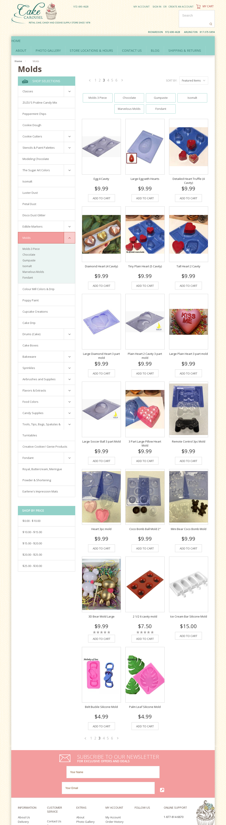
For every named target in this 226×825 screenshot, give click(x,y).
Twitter (144, 772)
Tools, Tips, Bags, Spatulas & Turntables (41, 419)
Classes (28, 81)
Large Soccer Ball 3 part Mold (101, 428)
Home (20, 31)
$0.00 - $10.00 (31, 511)
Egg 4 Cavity (101, 165)
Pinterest (146, 777)
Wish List (111, 781)
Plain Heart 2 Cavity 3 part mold (145, 342)
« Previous (90, 71)
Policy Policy (26, 781)
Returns (52, 780)
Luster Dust (30, 182)
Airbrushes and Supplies (39, 369)
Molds (27, 228)
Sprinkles (29, 358)
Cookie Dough (32, 115)
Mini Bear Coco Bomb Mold (188, 515)
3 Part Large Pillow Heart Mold (145, 430)
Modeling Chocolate (36, 149)
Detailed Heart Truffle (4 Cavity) (189, 167)
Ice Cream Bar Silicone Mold (188, 603)
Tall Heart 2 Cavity (188, 253)
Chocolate (29, 244)
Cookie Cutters (32, 126)
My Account (142, 6)
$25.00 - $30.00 (32, 556)
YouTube (137, 777)
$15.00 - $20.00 (32, 533)
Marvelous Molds (33, 262)
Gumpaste (29, 250)
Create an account (181, 6)
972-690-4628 (81, 6)
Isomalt (27, 171)
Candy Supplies (33, 403)
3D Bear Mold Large (102, 603)
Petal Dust (29, 194)
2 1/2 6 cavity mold (145, 603)
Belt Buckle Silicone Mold (101, 693)
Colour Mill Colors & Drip (39, 279)
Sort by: (171, 70)
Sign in (157, 6)
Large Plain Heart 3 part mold (188, 340)
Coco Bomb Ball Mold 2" (145, 515)
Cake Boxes (30, 335)
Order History (114, 776)
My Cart (204, 6)
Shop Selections (41, 71)
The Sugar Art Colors (36, 160)
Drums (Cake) (31, 324)
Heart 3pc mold (101, 515)
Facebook (136, 772)
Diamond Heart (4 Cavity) (101, 253)
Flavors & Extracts (34, 380)
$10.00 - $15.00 (32, 522)
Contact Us (54, 776)
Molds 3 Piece (31, 239)
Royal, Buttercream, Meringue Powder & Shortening (42, 464)
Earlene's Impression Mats (40, 481)
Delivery (23, 776)
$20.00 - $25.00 (32, 544)
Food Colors (30, 391)
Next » (122, 71)
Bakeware (29, 346)
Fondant (28, 267)
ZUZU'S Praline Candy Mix (40, 92)
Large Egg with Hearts (145, 165)
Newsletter (112, 785)
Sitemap (52, 785)
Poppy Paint (31, 290)
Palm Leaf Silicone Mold (145, 693)
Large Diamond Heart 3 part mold (101, 342)
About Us (24, 772)
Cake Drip (29, 313)
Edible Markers (33, 216)
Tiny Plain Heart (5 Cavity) (145, 253)
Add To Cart (101, 185)
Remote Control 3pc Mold (188, 428)
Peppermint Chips (34, 104)
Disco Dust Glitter (34, 205)
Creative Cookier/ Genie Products (45, 436)
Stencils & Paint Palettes (39, 137)
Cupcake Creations (35, 301)
